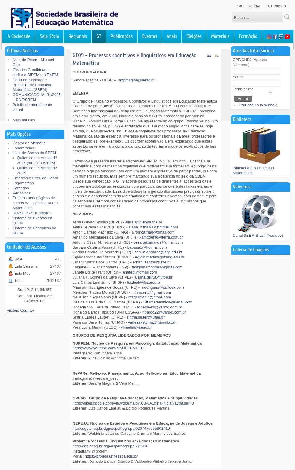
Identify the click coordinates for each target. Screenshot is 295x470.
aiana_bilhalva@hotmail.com (153, 227)
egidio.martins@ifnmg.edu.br (159, 257)
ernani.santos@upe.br (152, 262)
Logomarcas (23, 183)
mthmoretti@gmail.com (151, 292)
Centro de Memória (29, 143)
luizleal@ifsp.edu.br (144, 282)
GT (98, 36)
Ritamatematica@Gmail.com (168, 302)
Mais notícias (24, 120)
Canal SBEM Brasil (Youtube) (258, 234)
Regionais (77, 36)
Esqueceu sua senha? (258, 105)
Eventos (149, 36)
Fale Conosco (276, 6)
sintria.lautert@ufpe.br (146, 317)
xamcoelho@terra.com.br (161, 237)
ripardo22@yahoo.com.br (164, 312)
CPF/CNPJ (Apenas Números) (250, 62)
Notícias (255, 6)
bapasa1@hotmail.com (147, 247)
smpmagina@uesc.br (136, 80)
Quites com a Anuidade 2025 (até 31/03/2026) (37, 160)
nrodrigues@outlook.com (162, 287)
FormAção (248, 36)
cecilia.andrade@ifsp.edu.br (158, 252)
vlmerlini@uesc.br (136, 327)
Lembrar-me (243, 89)
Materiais (220, 36)
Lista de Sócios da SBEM (34, 153)
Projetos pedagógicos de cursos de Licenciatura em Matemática (35, 203)
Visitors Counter (20, 310)
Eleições (194, 36)
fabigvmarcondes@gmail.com (157, 267)
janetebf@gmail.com (139, 272)
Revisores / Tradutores (32, 213)
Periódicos (22, 193)
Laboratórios (23, 148)
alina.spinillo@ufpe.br (143, 222)
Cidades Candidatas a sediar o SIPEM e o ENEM (35, 72)
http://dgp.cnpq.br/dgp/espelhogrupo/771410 (111, 446)
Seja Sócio (49, 36)
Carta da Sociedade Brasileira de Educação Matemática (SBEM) (32, 85)
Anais (172, 36)
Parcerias (21, 188)
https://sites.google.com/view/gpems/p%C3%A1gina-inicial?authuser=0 (133, 403)
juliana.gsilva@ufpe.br (153, 277)
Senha (238, 77)
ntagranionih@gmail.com (149, 297)
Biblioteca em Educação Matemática (259, 168)
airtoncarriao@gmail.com (153, 232)
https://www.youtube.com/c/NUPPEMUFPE (109, 348)
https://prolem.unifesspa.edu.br (111, 456)
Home (239, 6)
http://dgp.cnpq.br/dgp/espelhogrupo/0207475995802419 (121, 428)
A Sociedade (19, 36)
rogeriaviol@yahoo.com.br (159, 307)
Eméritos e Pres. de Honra (35, 178)
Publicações (122, 36)
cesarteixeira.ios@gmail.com (158, 242)
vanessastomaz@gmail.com (152, 322)
